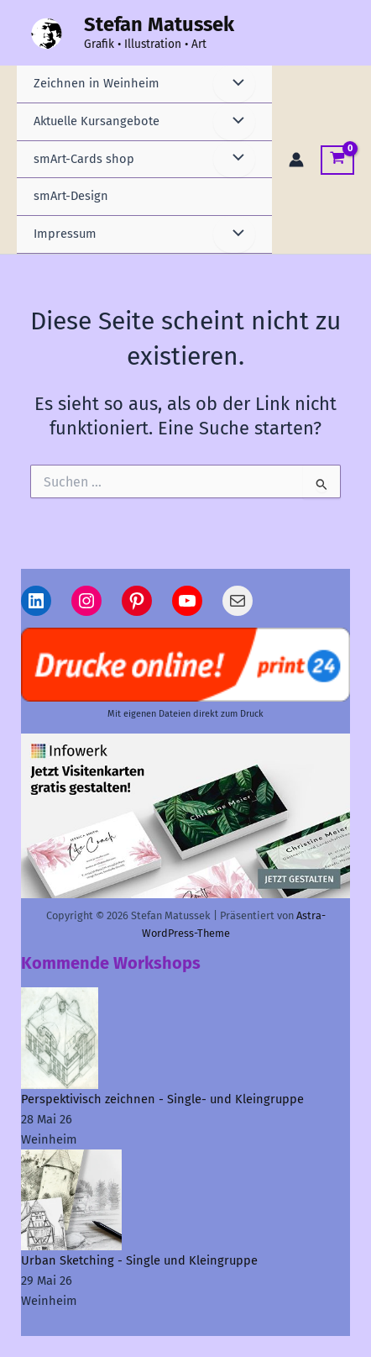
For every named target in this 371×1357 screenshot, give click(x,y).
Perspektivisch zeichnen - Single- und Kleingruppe (162, 1099)
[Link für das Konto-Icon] (296, 159)
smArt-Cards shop (84, 158)
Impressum (65, 233)
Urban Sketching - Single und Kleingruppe (139, 1260)
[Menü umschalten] (234, 84)
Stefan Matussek (159, 24)
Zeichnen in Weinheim (96, 83)
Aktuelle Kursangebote (96, 121)
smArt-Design (71, 195)
